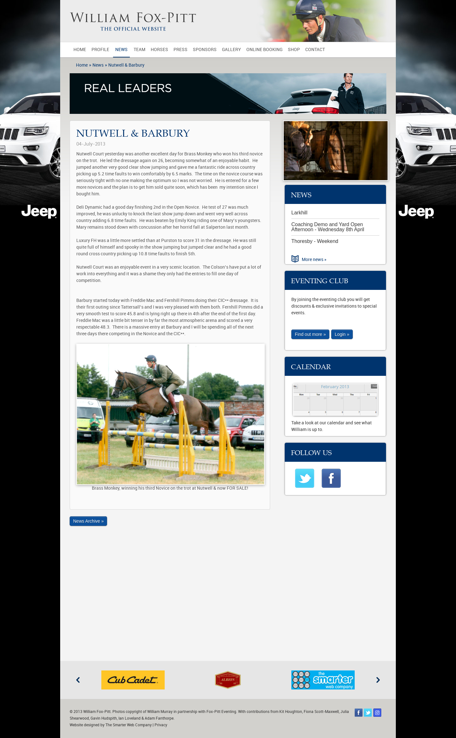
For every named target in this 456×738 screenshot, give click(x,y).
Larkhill (299, 212)
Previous (78, 680)
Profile (100, 49)
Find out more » (310, 334)
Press (180, 49)
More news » (314, 259)
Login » (342, 334)
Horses (159, 49)
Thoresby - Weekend (314, 241)
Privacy (161, 725)
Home (79, 49)
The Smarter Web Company (128, 725)
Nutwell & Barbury (126, 65)
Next (378, 680)
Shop (294, 49)
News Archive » (88, 521)
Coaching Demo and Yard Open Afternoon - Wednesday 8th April (327, 227)
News (121, 49)
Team (139, 49)
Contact (315, 49)
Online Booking (264, 49)
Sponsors (205, 49)
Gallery (231, 49)
